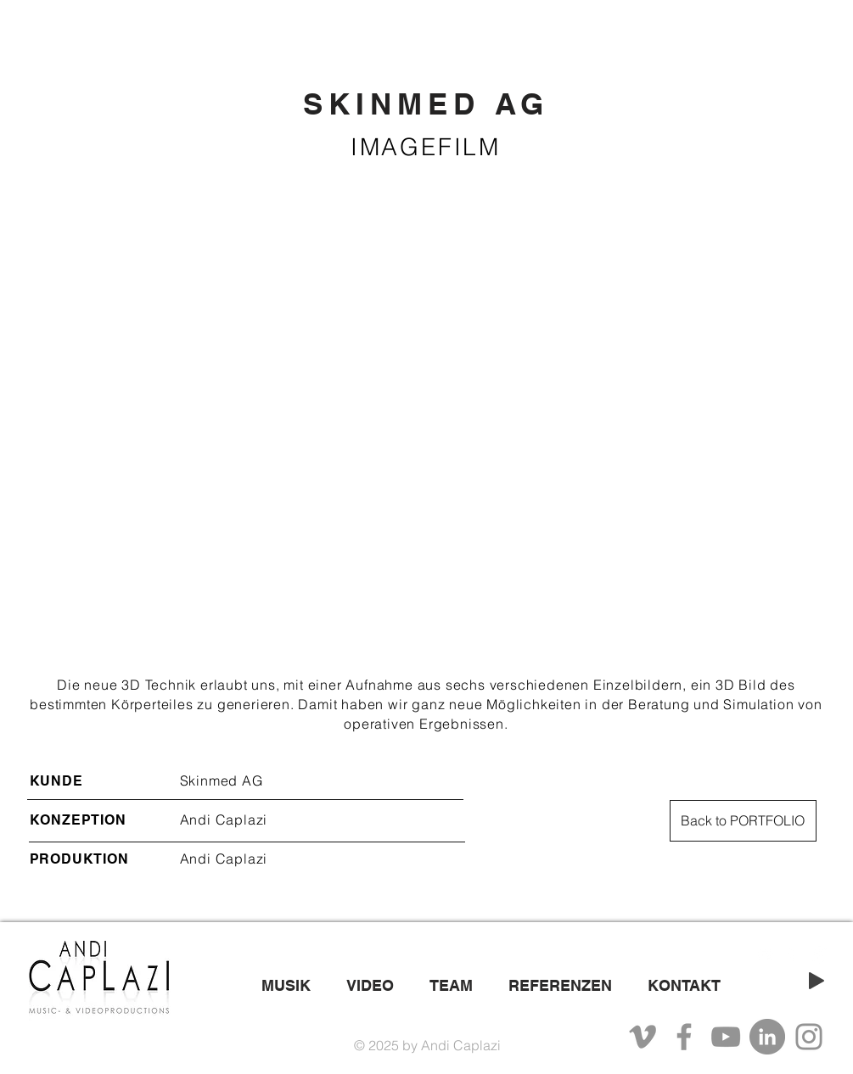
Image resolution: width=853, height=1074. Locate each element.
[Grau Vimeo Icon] (642, 1036)
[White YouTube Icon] (765, 955)
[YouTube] (726, 1036)
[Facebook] (684, 1036)
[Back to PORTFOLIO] (743, 821)
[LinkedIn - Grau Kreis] (767, 1036)
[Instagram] (809, 1036)
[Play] (816, 980)
